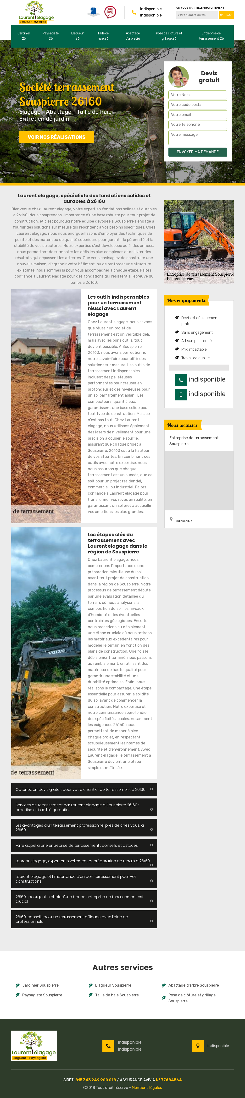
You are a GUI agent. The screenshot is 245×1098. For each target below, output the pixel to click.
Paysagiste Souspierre (39, 995)
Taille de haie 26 (103, 36)
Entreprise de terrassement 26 (211, 36)
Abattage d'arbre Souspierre (190, 985)
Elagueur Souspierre (110, 985)
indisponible (151, 9)
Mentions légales (147, 1087)
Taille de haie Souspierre (114, 995)
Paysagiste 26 (51, 36)
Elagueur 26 (77, 36)
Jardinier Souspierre (37, 985)
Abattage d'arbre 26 (133, 36)
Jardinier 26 (23, 36)
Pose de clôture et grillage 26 (169, 36)
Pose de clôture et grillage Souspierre (189, 998)
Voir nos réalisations (56, 137)
